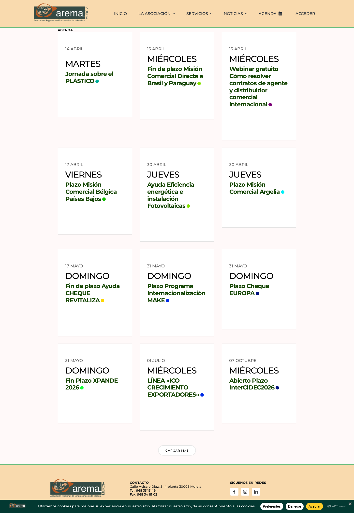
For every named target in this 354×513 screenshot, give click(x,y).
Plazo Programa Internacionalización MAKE (176, 293)
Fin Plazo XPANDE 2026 (91, 384)
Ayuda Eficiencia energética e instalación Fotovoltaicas (170, 195)
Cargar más (177, 450)
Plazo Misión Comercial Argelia (254, 188)
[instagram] (245, 492)
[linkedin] (256, 492)
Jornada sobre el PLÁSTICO (89, 77)
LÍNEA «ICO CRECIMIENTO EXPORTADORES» (173, 387)
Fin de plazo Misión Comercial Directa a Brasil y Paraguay (175, 76)
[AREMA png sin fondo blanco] (60, 3)
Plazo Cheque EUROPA (249, 289)
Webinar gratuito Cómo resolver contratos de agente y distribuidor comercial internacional (258, 86)
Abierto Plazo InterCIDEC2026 (251, 384)
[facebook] (234, 492)
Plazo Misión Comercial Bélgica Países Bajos (91, 191)
